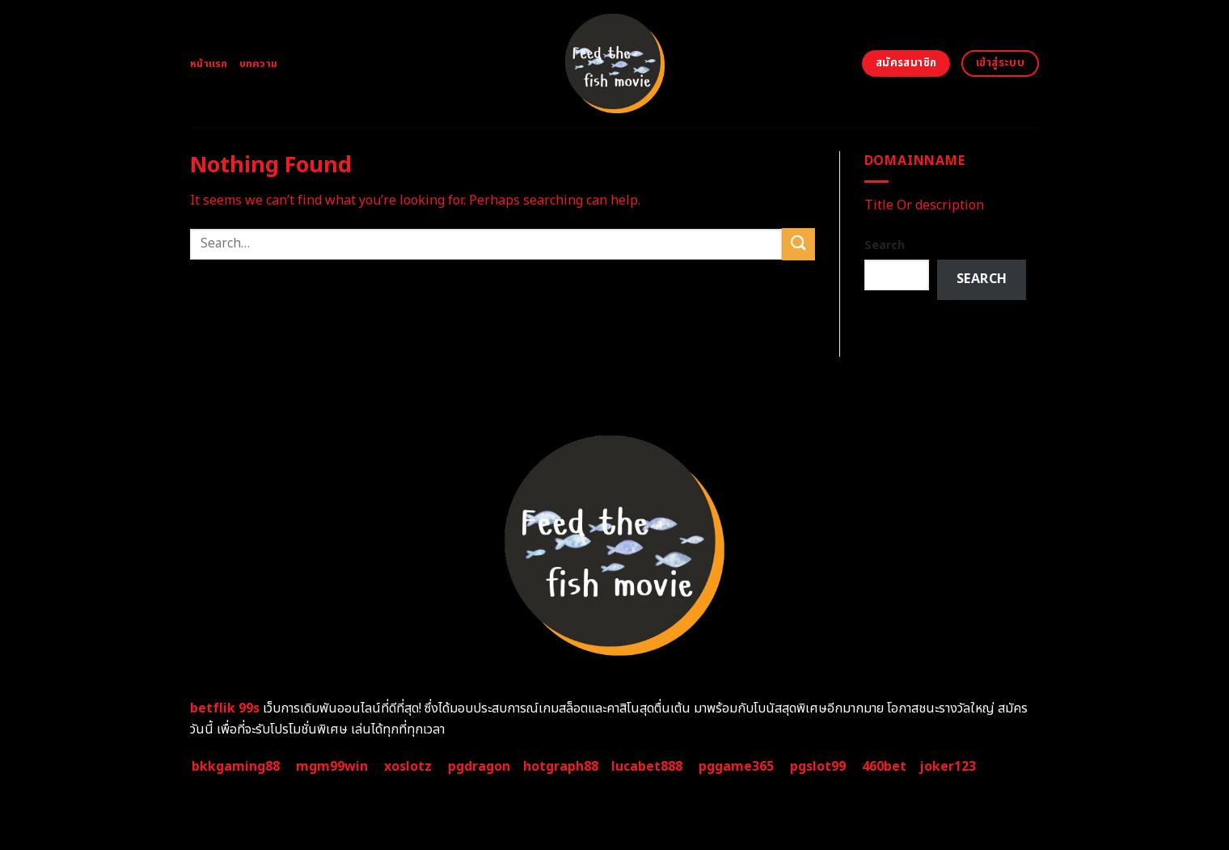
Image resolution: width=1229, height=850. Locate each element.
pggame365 (736, 766)
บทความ (258, 64)
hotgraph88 (560, 766)
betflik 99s (225, 708)
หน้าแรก (209, 64)
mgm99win (332, 766)
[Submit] (798, 244)
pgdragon (479, 766)
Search (884, 245)
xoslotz (408, 766)
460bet (884, 766)
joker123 (947, 766)
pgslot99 (818, 766)
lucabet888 (646, 766)
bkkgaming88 (236, 766)
